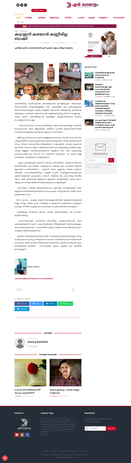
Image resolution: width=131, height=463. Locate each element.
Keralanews (68, 429)
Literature (18, 396)
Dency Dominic (60, 42)
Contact (83, 451)
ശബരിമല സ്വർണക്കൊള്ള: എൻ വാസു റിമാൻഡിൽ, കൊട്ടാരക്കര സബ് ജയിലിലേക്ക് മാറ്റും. (103, 89)
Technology (99, 115)
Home (16, 31)
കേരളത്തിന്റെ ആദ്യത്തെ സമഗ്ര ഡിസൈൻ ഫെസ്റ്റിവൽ (105, 75)
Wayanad (45, 429)
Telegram (22, 309)
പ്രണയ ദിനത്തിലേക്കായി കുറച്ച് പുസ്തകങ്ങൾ (27, 391)
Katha (19, 289)
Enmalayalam (66, 420)
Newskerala (71, 424)
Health (44, 433)
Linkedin (50, 304)
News (44, 420)
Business (98, 80)
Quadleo (70, 457)
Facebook (22, 304)
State (96, 130)
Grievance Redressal (67, 451)
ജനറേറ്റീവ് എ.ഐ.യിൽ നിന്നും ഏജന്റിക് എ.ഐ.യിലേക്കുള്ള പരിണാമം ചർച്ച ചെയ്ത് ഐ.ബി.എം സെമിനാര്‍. (64, 26)
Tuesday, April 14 (39, 10)
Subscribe (111, 428)
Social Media (58, 424)
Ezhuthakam (44, 42)
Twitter (36, 304)
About (53, 451)
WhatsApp (65, 304)
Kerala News (54, 420)
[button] (16, 26)
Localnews (53, 396)
